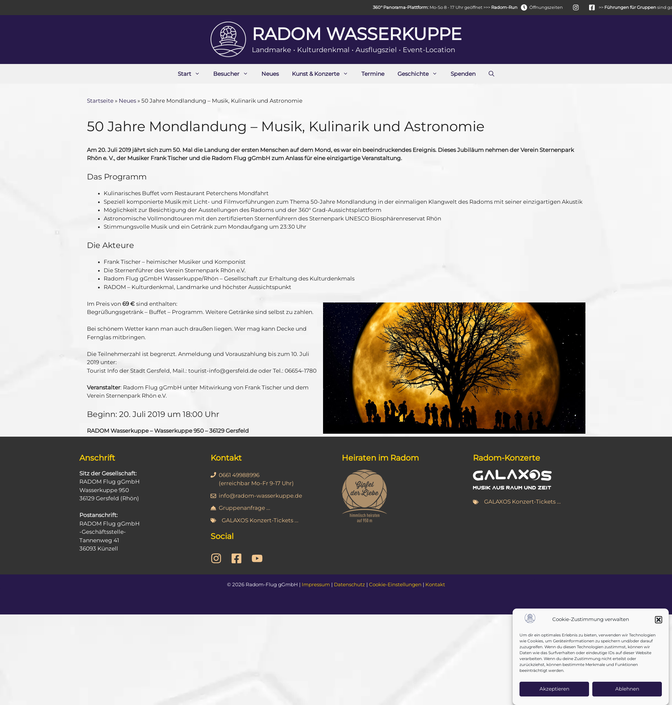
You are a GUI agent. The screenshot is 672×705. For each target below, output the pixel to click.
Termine (372, 74)
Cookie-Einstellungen (395, 584)
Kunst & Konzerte (323, 74)
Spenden (463, 74)
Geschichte (420, 74)
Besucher (234, 74)
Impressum (316, 584)
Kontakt (435, 584)
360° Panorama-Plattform (408, 7)
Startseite (100, 100)
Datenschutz (349, 584)
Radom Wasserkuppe (357, 34)
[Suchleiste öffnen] (491, 74)
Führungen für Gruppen (639, 7)
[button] (658, 628)
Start (192, 74)
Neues (270, 74)
